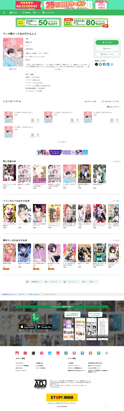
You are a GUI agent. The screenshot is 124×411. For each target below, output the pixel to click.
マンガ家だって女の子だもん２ (63, 112)
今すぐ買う (108, 42)
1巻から (109, 107)
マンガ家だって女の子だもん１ (23, 112)
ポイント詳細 (43, 53)
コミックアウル (37, 82)
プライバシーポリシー (73, 365)
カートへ (108, 48)
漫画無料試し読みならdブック (9, 294)
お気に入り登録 (91, 101)
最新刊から (117, 107)
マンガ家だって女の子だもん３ (102, 112)
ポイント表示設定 (40, 368)
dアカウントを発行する (55, 403)
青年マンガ (36, 80)
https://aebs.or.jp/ (55, 387)
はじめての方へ (20, 363)
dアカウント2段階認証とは (75, 368)
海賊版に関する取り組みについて (76, 370)
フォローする (31, 42)
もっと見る (116, 161)
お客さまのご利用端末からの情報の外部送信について (98, 371)
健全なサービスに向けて (94, 365)
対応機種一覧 (39, 363)
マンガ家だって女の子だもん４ (23, 127)
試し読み (14, 69)
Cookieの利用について (94, 368)
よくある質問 (39, 365)
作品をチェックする (108, 54)
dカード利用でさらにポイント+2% (35, 56)
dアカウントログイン (21, 370)
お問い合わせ (19, 368)
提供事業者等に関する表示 (95, 363)
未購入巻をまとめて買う (112, 101)
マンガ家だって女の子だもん (42, 85)
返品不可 (28, 59)
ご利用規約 (71, 363)
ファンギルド (36, 77)
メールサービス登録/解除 (22, 365)
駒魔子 (28, 42)
